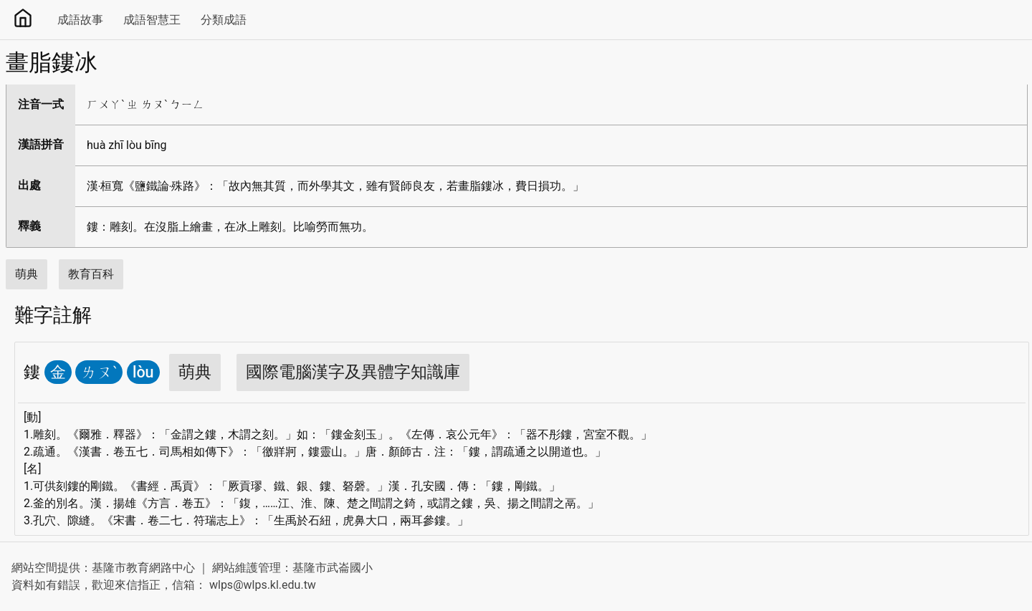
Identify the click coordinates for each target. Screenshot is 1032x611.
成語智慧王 (152, 20)
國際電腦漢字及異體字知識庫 (353, 372)
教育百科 (91, 274)
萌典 (26, 274)
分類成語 (224, 20)
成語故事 (80, 20)
